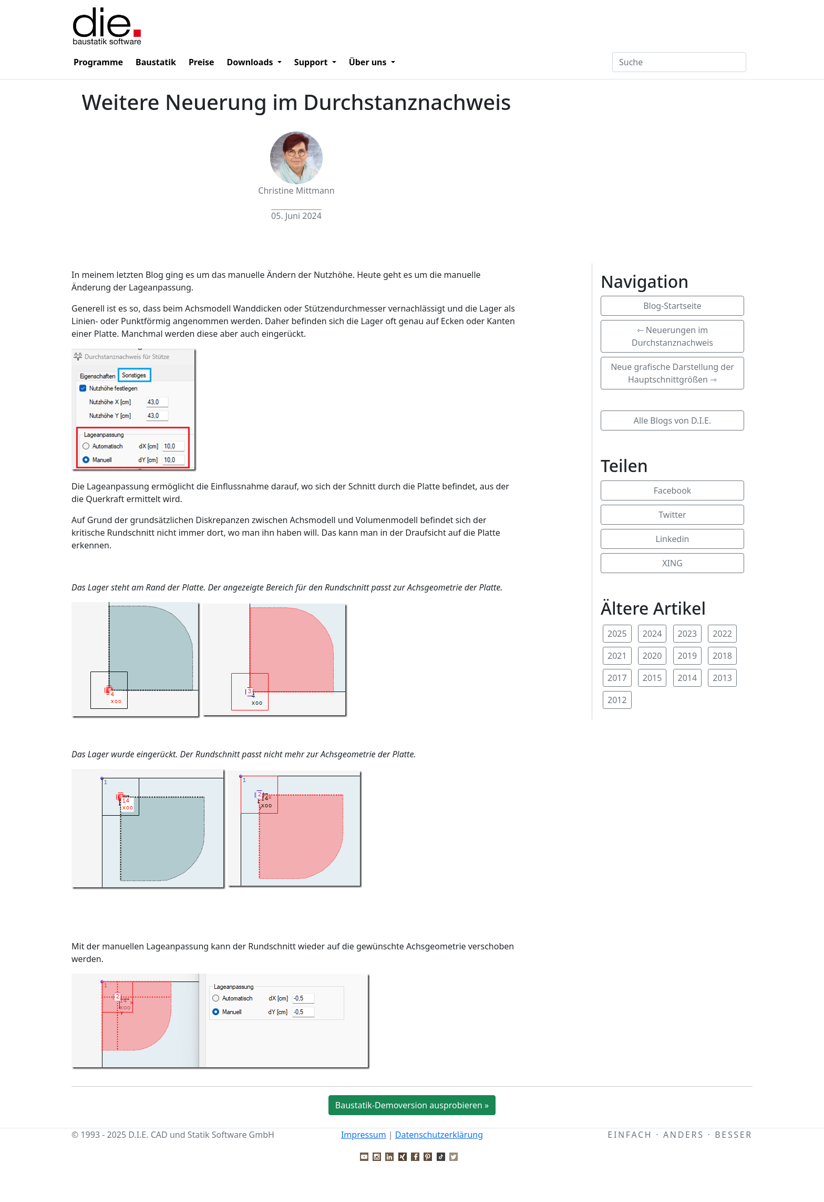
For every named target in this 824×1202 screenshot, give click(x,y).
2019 (687, 656)
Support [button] (312, 62)
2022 (722, 633)
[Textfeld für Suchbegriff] (679, 62)
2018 (722, 656)
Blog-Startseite (672, 306)
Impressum (363, 1134)
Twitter (672, 514)
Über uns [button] (369, 62)
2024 (652, 633)
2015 (652, 678)
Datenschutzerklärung (439, 1134)
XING (672, 563)
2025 (617, 633)
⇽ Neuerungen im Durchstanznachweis (672, 336)
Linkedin (672, 539)
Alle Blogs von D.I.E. (673, 420)
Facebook (673, 490)
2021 (617, 656)
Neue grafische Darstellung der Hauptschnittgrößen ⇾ (672, 373)
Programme (98, 62)
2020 (652, 656)
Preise (201, 62)
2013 (722, 678)
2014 (687, 678)
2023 (687, 633)
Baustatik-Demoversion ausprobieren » (412, 1105)
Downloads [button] (251, 62)
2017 (617, 678)
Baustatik (156, 62)
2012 (617, 700)
